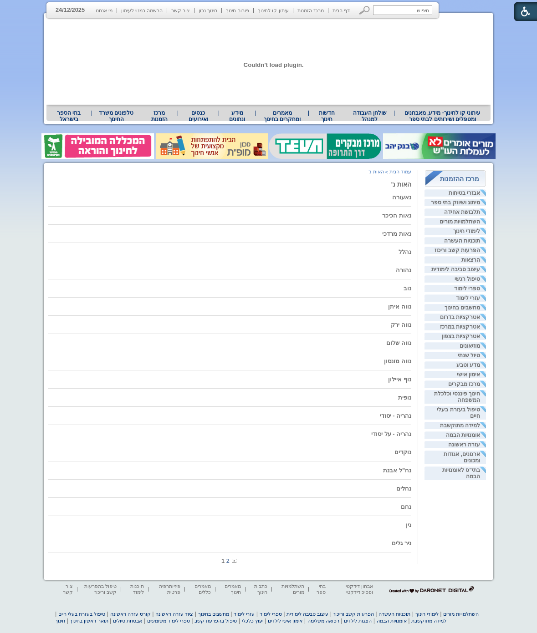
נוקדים (402, 452)
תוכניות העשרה (462, 241)
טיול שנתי (469, 355)
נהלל (405, 251)
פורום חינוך (237, 10)
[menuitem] (442, 116)
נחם (406, 506)
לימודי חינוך (466, 231)
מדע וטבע (468, 365)
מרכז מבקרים (464, 384)
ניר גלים (401, 543)
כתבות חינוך (260, 589)
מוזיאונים (470, 346)
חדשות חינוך (327, 116)
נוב (407, 288)
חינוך (60, 620)
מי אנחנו (104, 10)
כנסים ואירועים (198, 116)
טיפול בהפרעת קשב (215, 620)
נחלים (403, 488)
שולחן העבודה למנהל (370, 116)
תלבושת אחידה (462, 212)
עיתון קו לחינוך (273, 10)
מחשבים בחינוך (462, 307)
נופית (404, 397)
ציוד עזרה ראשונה (174, 614)
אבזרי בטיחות (464, 193)
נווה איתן (399, 306)
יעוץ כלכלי (252, 620)
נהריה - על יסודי (391, 433)
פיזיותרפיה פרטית (169, 589)
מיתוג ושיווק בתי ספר (455, 202)
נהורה (403, 270)
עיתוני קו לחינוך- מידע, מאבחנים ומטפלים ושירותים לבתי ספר (442, 116)
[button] (364, 10)
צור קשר (180, 10)
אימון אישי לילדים (285, 620)
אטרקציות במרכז (460, 327)
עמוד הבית (400, 171)
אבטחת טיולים (127, 620)
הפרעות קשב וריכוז (457, 250)
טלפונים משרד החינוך (116, 116)
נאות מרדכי (396, 233)
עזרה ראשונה (464, 444)
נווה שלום (398, 342)
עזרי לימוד (468, 298)
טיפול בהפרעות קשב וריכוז (100, 589)
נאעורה (401, 197)
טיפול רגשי (467, 279)
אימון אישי (468, 374)
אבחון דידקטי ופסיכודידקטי (359, 589)
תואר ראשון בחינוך (89, 620)
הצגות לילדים (358, 620)
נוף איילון (399, 379)
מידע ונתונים (237, 116)
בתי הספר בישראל (69, 116)
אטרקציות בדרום (460, 317)
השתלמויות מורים (460, 221)
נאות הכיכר (396, 215)
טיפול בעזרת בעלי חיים (81, 614)
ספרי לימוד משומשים (168, 620)
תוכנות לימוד (137, 589)
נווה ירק (401, 324)
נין (408, 525)
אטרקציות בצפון (461, 336)
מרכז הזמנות (310, 10)
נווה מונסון (397, 361)
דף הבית (341, 10)
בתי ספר (321, 589)
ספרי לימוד (467, 288)
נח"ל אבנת (397, 470)
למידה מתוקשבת (460, 425)
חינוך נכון (208, 10)
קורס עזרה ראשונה (130, 614)
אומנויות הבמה (463, 435)
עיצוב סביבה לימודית (455, 269)
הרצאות (470, 260)
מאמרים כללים (202, 589)
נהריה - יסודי (395, 415)
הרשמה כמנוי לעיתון (142, 10)
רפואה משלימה (323, 620)
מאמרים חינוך (233, 589)
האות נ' (401, 184)
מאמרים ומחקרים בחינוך (282, 116)
